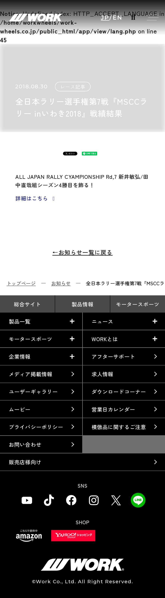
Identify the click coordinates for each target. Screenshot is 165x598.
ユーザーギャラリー (33, 391)
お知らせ (61, 283)
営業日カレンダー (113, 409)
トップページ (21, 283)
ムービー (20, 409)
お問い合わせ (25, 444)
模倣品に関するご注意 (119, 427)
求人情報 (102, 374)
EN (117, 18)
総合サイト (27, 304)
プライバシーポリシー (36, 427)
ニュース (102, 321)
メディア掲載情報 (30, 374)
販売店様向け (25, 462)
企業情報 (20, 356)
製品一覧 (20, 321)
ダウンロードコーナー (119, 391)
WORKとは (105, 339)
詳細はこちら (36, 198)
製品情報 (82, 304)
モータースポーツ (137, 304)
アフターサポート (113, 356)
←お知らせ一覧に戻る (82, 252)
